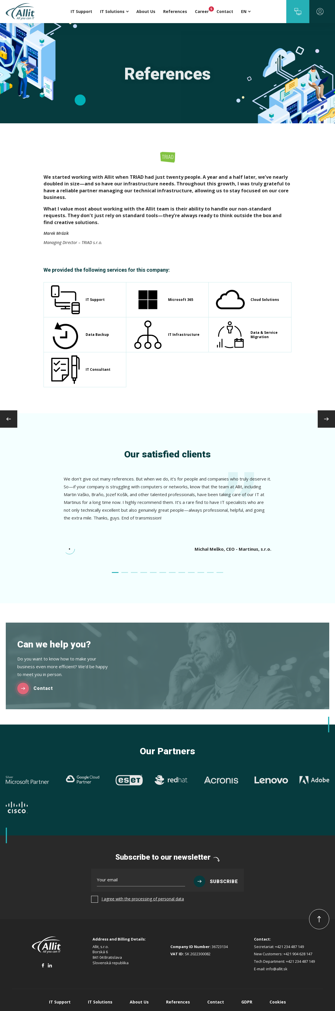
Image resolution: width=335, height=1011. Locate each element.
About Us (139, 1002)
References (178, 1002)
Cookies (278, 1002)
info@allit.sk (276, 968)
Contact (215, 1002)
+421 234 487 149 (289, 946)
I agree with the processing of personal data (142, 899)
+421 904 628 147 (297, 953)
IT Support (60, 1002)
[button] (297, 11)
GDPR (246, 1002)
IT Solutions (100, 1002)
